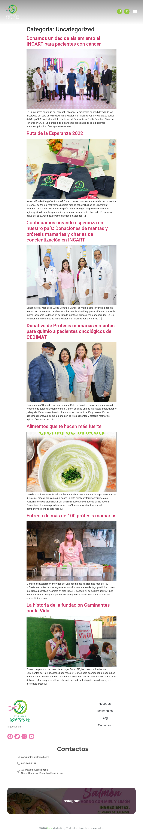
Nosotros (105, 703)
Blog (105, 718)
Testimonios (105, 710)
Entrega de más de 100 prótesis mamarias (71, 516)
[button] (135, 11)
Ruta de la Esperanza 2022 (55, 133)
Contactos (105, 725)
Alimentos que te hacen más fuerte (64, 426)
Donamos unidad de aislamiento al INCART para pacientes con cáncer (64, 41)
